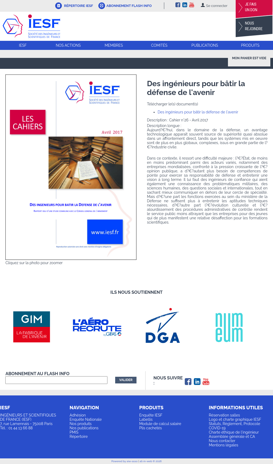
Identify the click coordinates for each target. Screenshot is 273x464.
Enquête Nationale (86, 419)
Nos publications (84, 428)
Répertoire (79, 436)
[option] (38, 326)
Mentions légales (223, 445)
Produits (250, 45)
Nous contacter (222, 441)
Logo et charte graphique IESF (235, 419)
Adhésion (78, 415)
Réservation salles (224, 415)
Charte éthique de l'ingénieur (234, 432)
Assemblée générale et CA (232, 436)
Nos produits (81, 424)
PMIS (74, 432)
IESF (23, 45)
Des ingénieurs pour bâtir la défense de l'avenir (198, 112)
